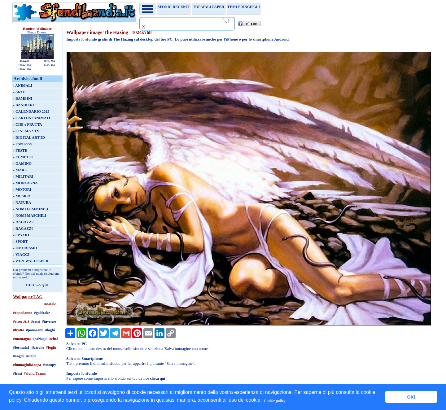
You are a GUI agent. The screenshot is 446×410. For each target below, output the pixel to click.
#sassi (35, 321)
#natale (50, 304)
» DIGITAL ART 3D (29, 137)
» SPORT (20, 241)
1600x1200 (24, 69)
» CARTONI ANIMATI (31, 118)
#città (53, 339)
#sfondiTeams (35, 373)
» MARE (20, 170)
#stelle (31, 356)
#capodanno (22, 313)
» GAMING (22, 163)
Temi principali (243, 7)
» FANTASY (23, 144)
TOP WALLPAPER (208, 7)
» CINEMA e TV (26, 131)
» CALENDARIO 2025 (31, 111)
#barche (37, 347)
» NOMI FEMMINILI (30, 209)
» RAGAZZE (23, 222)
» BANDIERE (24, 105)
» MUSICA (22, 196)
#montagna (22, 339)
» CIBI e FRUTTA (27, 124)
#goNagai (40, 339)
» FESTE (20, 150)
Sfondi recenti (174, 7)
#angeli (18, 356)
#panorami (34, 330)
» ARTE (19, 92)
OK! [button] (411, 397)
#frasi (17, 373)
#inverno (49, 321)
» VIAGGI (21, 254)
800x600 (24, 61)
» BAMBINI (22, 98)
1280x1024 (24, 65)
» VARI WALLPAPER (30, 261)
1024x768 (49, 61)
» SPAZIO (21, 235)
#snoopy (49, 365)
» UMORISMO (25, 248)
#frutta (18, 330)
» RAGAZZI (23, 228)
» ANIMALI (22, 85)
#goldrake (42, 313)
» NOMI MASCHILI (29, 215)
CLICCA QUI (37, 285)
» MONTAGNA (25, 183)
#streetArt (21, 321)
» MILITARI (23, 176)
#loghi (50, 330)
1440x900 (49, 65)
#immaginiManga (27, 365)
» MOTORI (22, 189)
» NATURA (22, 202)
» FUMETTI (23, 157)
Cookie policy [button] (275, 401)
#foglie (51, 347)
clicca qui (157, 378)
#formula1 (21, 347)
